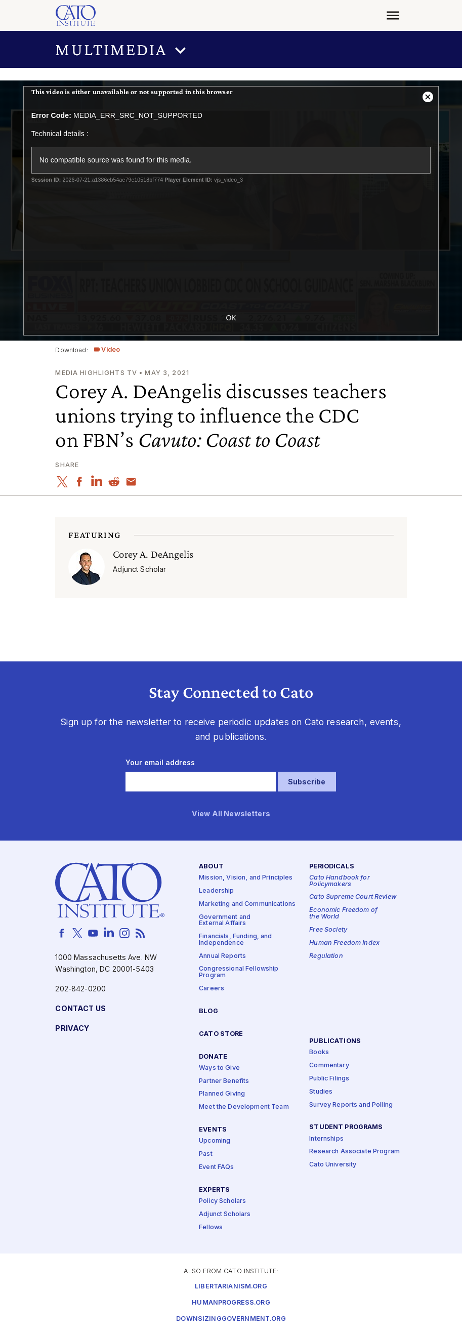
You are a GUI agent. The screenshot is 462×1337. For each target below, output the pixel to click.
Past (206, 1154)
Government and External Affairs (224, 920)
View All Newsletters (231, 814)
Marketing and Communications (247, 904)
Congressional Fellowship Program (238, 972)
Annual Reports (222, 956)
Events (213, 1130)
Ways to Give (219, 1068)
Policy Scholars (222, 1201)
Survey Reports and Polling (351, 1105)
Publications (335, 1041)
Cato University (332, 1165)
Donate (213, 1057)
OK (231, 318)
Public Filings (329, 1078)
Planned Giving (222, 1094)
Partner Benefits (224, 1081)
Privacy (72, 1028)
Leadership (216, 891)
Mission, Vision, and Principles (245, 877)
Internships (326, 1139)
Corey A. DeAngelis (153, 554)
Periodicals (331, 866)
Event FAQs (216, 1167)
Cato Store (221, 1034)
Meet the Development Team (244, 1107)
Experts (214, 1190)
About (211, 866)
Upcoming (214, 1141)
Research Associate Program (354, 1152)
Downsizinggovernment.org (230, 1319)
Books (319, 1052)
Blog (208, 1011)
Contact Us (80, 1009)
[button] (230, 49)
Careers (211, 988)
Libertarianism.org (231, 1287)
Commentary (329, 1065)
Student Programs (346, 1127)
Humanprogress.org (231, 1303)
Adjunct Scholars (224, 1214)
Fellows (211, 1227)
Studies (320, 1092)
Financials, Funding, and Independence (235, 939)
